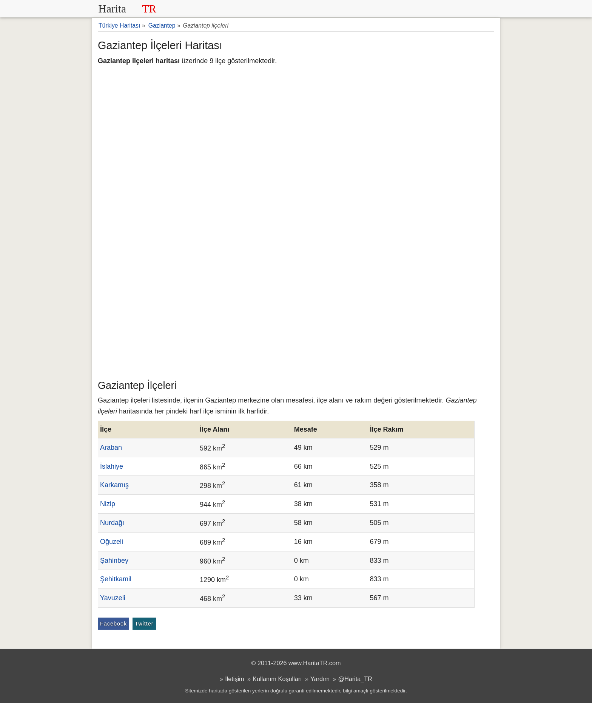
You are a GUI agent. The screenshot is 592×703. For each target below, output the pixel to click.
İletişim (234, 678)
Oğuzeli (111, 541)
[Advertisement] (296, 319)
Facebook (113, 624)
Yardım (320, 678)
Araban (111, 447)
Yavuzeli (112, 598)
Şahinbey (114, 560)
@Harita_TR (355, 678)
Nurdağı (112, 522)
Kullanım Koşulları (277, 678)
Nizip (107, 504)
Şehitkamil (115, 579)
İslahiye (111, 466)
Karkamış (114, 485)
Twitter (144, 624)
